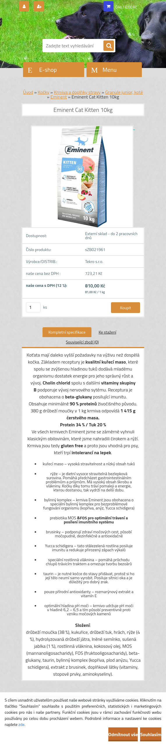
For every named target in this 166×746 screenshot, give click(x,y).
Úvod (28, 92)
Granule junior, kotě (124, 92)
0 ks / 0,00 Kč (126, 7)
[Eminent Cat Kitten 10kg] (83, 128)
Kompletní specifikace (67, 332)
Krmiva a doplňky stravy (77, 92)
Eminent (58, 96)
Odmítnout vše (123, 734)
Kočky (44, 92)
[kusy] (33, 307)
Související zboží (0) (82, 342)
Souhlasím (150, 734)
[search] (108, 45)
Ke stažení (107, 332)
